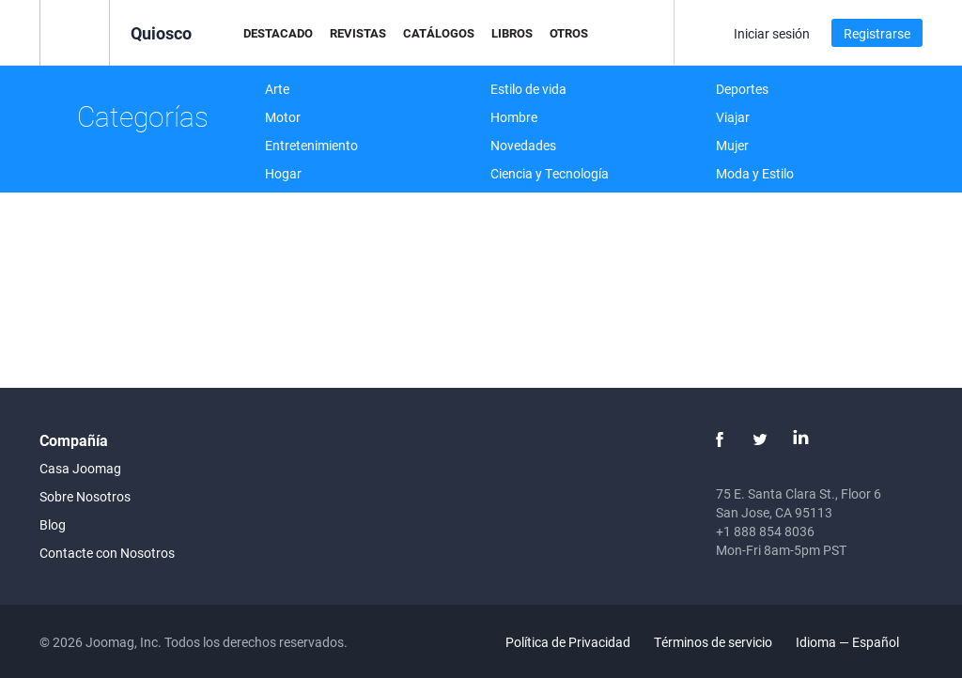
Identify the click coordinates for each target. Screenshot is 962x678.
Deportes (742, 89)
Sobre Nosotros (85, 496)
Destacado (278, 32)
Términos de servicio (713, 642)
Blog (52, 524)
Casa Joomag (80, 468)
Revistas (358, 32)
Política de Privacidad (567, 642)
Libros (512, 32)
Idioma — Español (858, 642)
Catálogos (438, 32)
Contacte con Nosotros (107, 553)
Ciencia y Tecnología (549, 173)
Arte (277, 89)
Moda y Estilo (755, 173)
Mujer (732, 145)
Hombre (513, 117)
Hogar (283, 173)
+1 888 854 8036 (765, 531)
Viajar (733, 117)
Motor (283, 117)
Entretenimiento (311, 145)
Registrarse (877, 33)
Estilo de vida (528, 89)
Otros (569, 32)
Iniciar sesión (772, 33)
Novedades (523, 145)
